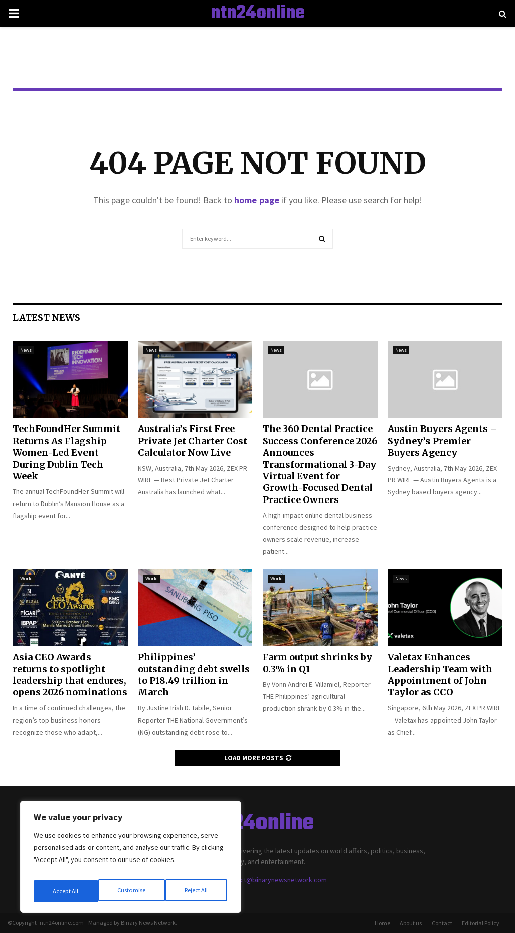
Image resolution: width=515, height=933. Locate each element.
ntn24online (258, 13)
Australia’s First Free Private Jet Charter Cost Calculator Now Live (192, 440)
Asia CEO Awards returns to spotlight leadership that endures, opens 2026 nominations (70, 674)
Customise (66, 891)
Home (382, 923)
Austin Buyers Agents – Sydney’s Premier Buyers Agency (442, 440)
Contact (442, 923)
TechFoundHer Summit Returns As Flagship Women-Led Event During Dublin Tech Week (66, 452)
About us (411, 923)
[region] (130, 860)
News (26, 350)
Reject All (132, 891)
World (26, 578)
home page (256, 200)
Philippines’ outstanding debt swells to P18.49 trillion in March (194, 674)
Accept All (197, 891)
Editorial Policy (480, 923)
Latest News (46, 317)
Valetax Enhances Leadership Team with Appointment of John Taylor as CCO (440, 674)
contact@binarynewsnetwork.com (275, 879)
